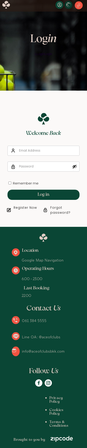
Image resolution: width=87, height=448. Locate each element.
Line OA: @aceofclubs (41, 337)
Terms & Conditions (34, 415)
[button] (79, 5)
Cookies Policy (29, 406)
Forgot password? (60, 210)
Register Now (25, 207)
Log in (43, 194)
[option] (43, 45)
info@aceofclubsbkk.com (43, 351)
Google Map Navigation (43, 260)
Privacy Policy (29, 398)
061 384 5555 (34, 320)
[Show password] (74, 166)
